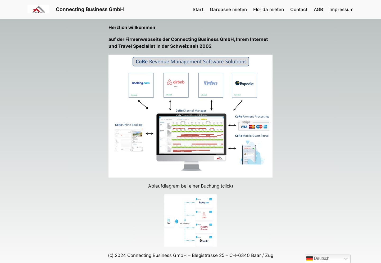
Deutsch (317, 259)
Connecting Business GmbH (90, 9)
